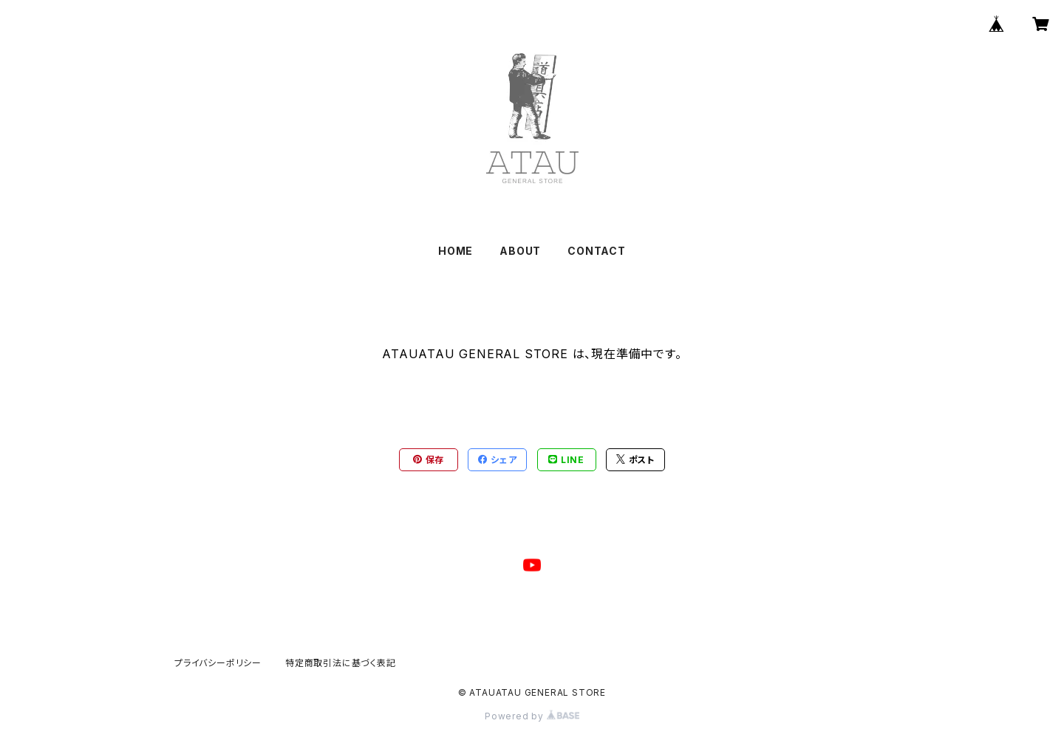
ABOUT (520, 250)
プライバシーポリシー (218, 662)
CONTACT (596, 250)
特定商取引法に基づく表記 (340, 662)
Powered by (532, 716)
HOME (455, 250)
